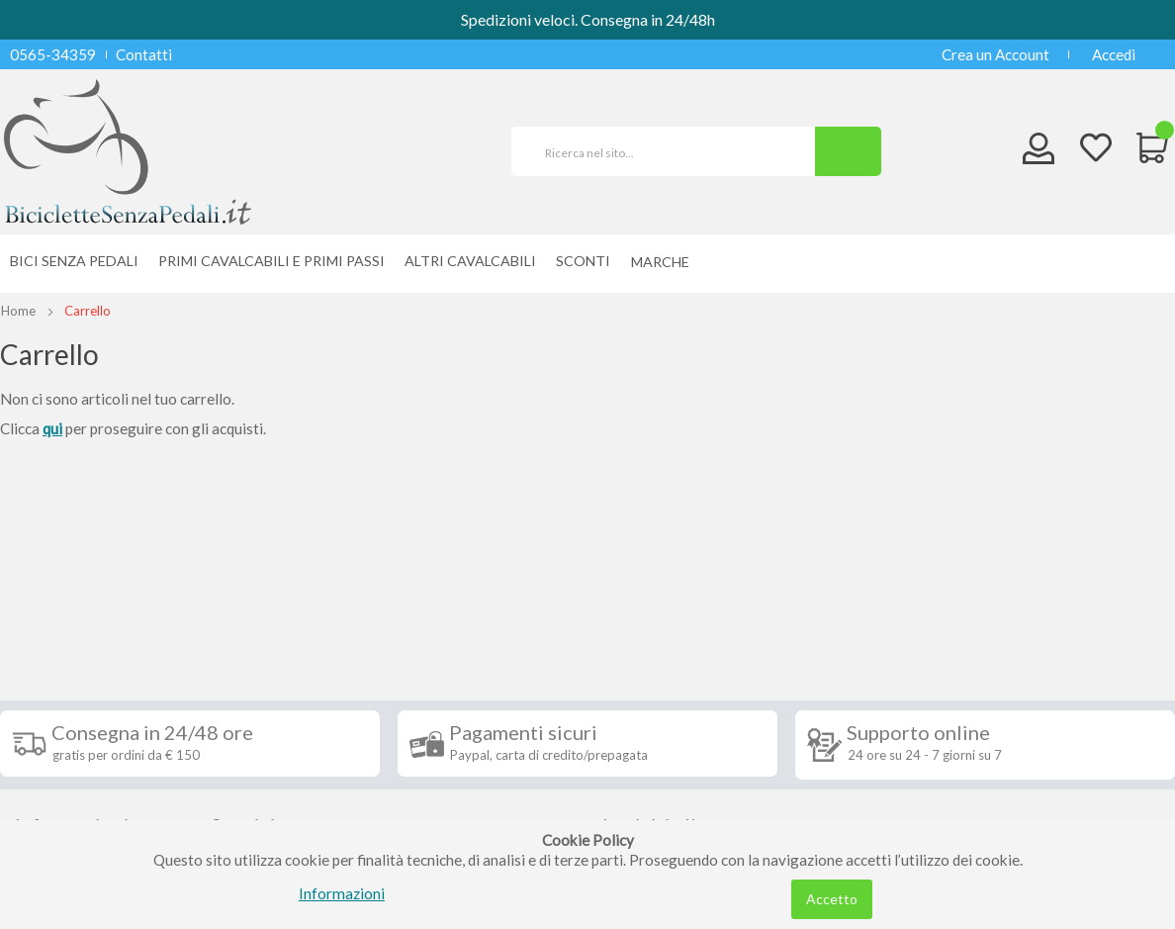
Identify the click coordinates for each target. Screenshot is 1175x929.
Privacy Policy (62, 774)
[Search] (848, 151)
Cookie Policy (61, 803)
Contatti (144, 54)
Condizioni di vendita (83, 685)
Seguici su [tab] (255, 609)
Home (18, 311)
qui (52, 428)
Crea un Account (995, 54)
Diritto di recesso (73, 714)
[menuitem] (665, 261)
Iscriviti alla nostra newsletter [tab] (685, 620)
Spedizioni (48, 655)
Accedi (1113, 54)
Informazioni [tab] (72, 609)
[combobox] (671, 151)
